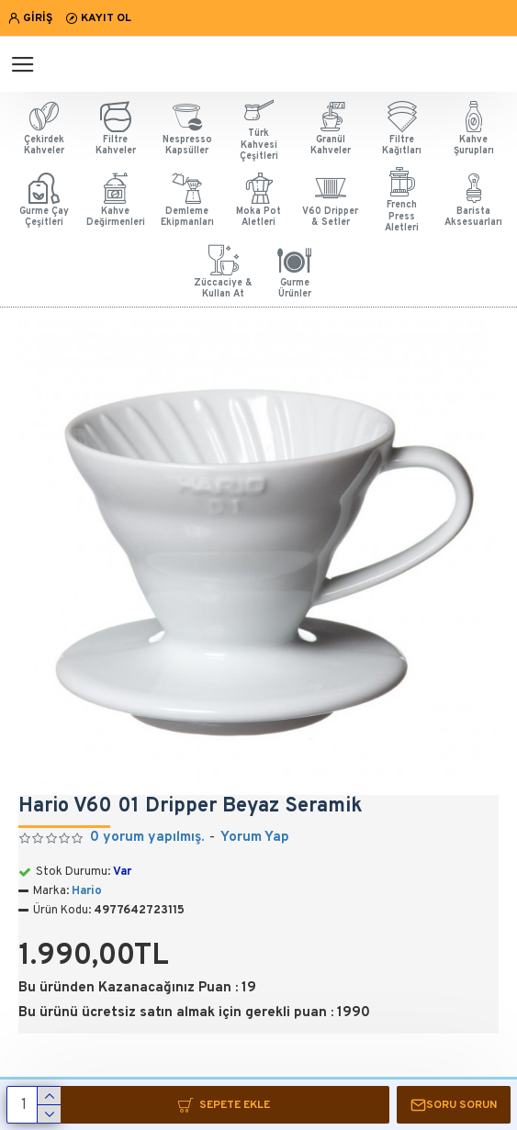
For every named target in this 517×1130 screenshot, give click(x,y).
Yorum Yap (254, 837)
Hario (87, 891)
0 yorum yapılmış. (147, 837)
